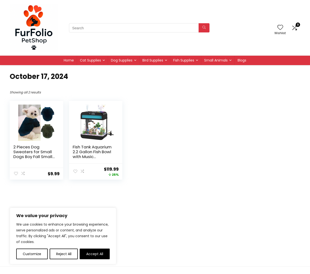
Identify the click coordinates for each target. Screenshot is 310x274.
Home (69, 60)
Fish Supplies (183, 60)
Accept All (94, 253)
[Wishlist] (280, 28)
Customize (32, 253)
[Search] (204, 27)
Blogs (242, 60)
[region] (63, 236)
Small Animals (216, 60)
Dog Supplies (121, 60)
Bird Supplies (152, 60)
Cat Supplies (90, 60)
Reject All (63, 253)
